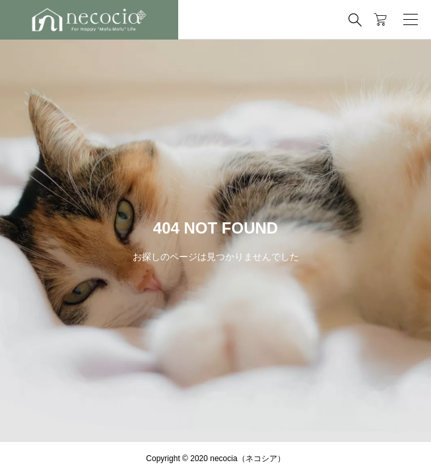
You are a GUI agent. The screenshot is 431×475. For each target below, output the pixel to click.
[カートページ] (380, 20)
